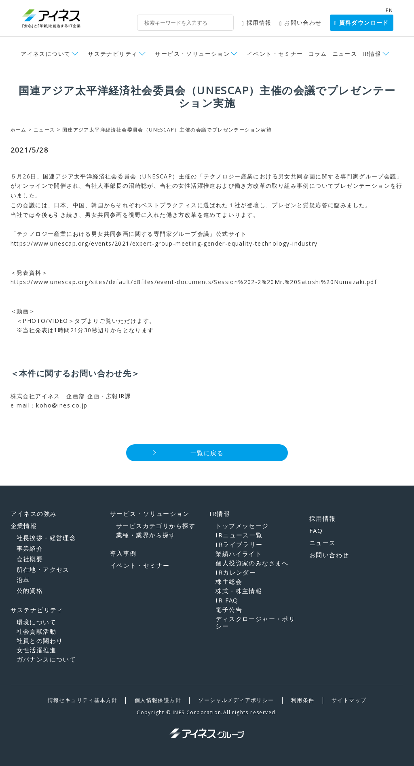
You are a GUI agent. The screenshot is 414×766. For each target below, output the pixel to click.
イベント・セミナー (275, 53)
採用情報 (257, 22)
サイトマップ (349, 700)
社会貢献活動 (36, 631)
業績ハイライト (238, 554)
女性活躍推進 (36, 650)
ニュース (344, 53)
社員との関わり (40, 641)
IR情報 (371, 53)
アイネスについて (45, 53)
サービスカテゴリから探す (156, 526)
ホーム (19, 129)
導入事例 (123, 553)
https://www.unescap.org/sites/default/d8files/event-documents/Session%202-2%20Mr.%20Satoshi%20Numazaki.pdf (194, 282)
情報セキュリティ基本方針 (83, 700)
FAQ (316, 530)
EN (389, 10)
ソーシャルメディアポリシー (236, 700)
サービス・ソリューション (192, 53)
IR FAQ (226, 600)
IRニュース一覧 (238, 535)
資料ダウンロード (361, 22)
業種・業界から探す (146, 535)
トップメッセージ (241, 526)
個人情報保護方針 (158, 700)
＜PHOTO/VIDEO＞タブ (49, 321)
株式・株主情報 (238, 591)
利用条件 (303, 700)
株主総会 (228, 581)
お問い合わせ (300, 22)
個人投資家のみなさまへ (251, 563)
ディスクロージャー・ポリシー (255, 622)
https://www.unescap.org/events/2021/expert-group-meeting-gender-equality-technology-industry (164, 243)
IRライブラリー (238, 544)
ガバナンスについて (46, 659)
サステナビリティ (112, 53)
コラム (317, 53)
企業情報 (24, 526)
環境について (36, 622)
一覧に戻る (207, 453)
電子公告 (228, 609)
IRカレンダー (235, 572)
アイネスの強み (34, 513)
